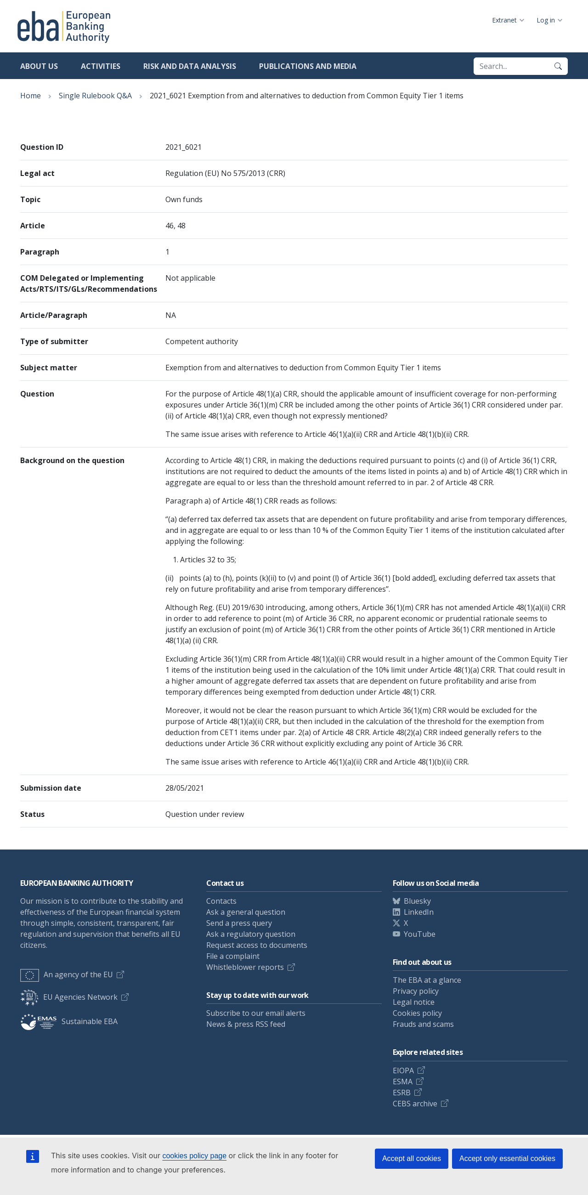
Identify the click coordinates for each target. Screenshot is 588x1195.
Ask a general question (245, 912)
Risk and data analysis (189, 66)
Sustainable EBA (69, 1021)
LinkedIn (419, 912)
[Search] (558, 66)
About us (39, 66)
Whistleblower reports (245, 967)
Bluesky (417, 901)
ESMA (403, 1081)
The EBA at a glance (427, 980)
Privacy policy (416, 991)
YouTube (419, 934)
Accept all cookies (411, 1158)
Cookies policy (417, 1013)
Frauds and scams (423, 1024)
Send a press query (239, 923)
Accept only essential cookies (507, 1158)
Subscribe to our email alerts (255, 1013)
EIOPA (403, 1070)
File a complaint (233, 956)
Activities (100, 66)
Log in (546, 20)
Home (30, 96)
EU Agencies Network (69, 997)
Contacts (221, 901)
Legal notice (414, 1002)
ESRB (402, 1092)
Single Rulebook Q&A (95, 96)
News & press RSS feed (245, 1024)
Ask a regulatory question (250, 934)
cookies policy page (194, 1156)
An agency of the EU (66, 974)
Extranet (504, 20)
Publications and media (307, 66)
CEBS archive (415, 1104)
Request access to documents (256, 945)
